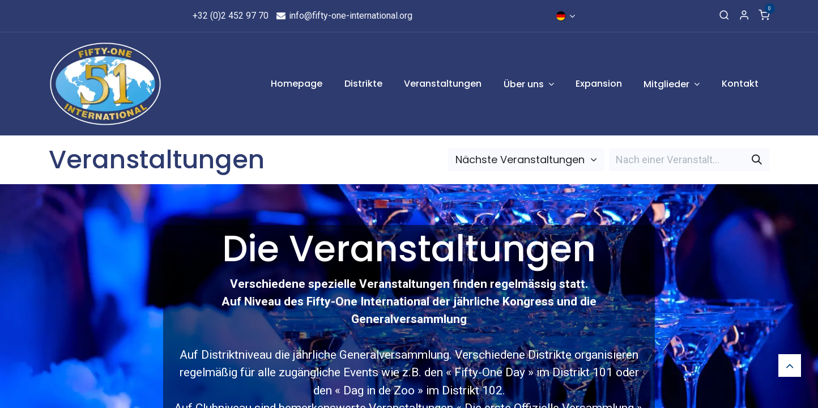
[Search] (724, 16)
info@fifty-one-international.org (344, 15)
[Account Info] (744, 16)
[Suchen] (756, 159)
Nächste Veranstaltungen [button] (521, 159)
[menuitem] (297, 84)
